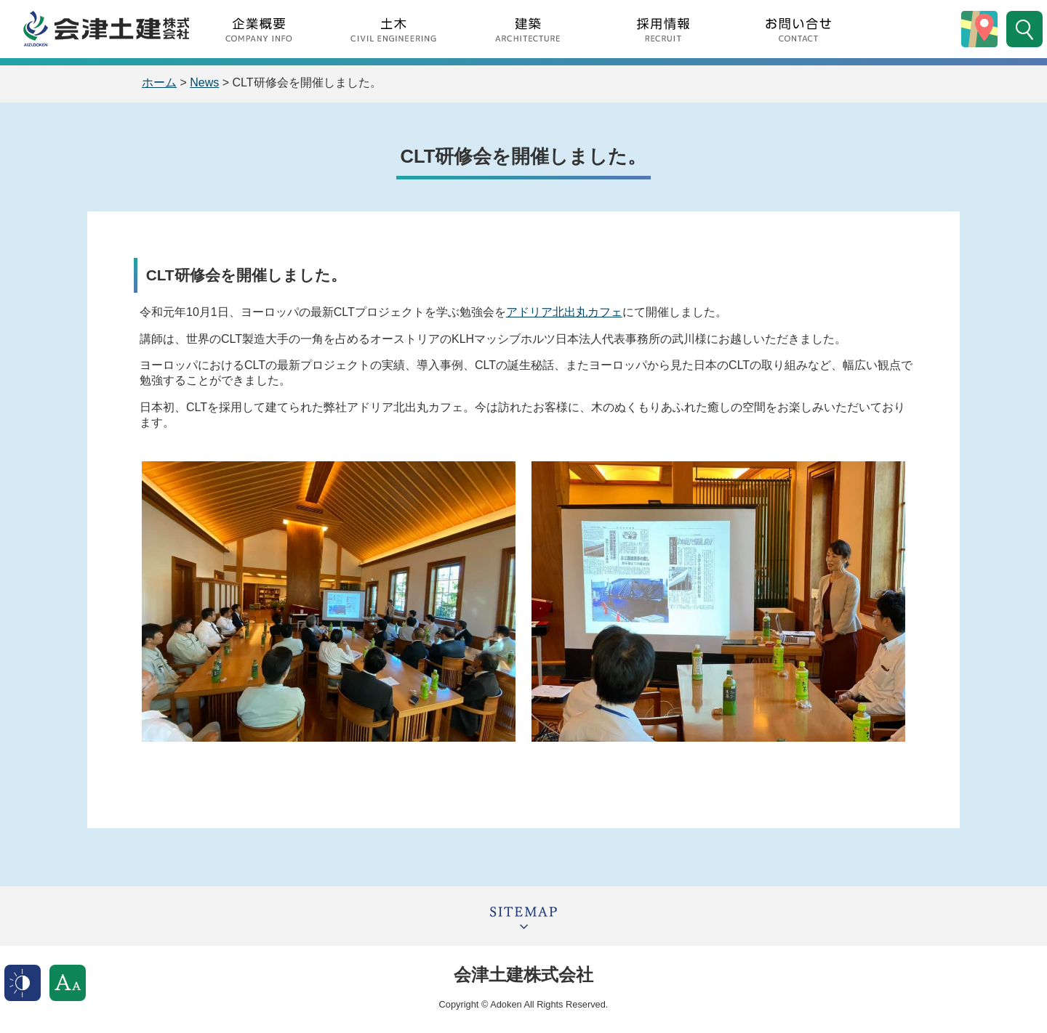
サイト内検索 (1024, 29)
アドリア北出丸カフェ (564, 312)
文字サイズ (67, 983)
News (204, 82)
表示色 (22, 983)
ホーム (159, 82)
